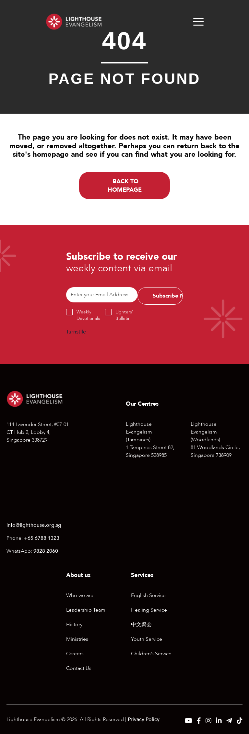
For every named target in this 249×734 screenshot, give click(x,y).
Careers (75, 653)
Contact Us (78, 668)
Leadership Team (85, 610)
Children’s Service (151, 653)
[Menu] (198, 22)
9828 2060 (45, 551)
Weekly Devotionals (88, 315)
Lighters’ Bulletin (124, 315)
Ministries (77, 639)
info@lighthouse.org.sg (33, 525)
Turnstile (76, 331)
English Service (148, 595)
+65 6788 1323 (41, 538)
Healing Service (149, 610)
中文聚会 (141, 624)
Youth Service (146, 639)
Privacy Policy (144, 719)
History (74, 624)
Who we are (79, 595)
